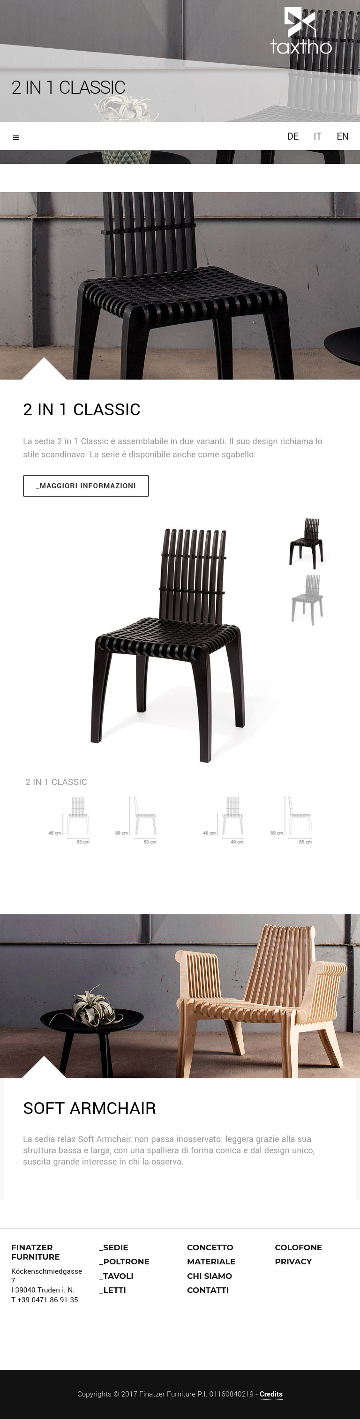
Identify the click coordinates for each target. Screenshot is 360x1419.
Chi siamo (209, 1276)
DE (293, 136)
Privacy (293, 1261)
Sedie (115, 1247)
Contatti (208, 1290)
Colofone (298, 1247)
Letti (115, 1290)
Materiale (211, 1261)
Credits (271, 1394)
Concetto (210, 1247)
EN (343, 136)
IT (318, 136)
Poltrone (127, 1261)
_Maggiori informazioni (86, 486)
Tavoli (118, 1276)
